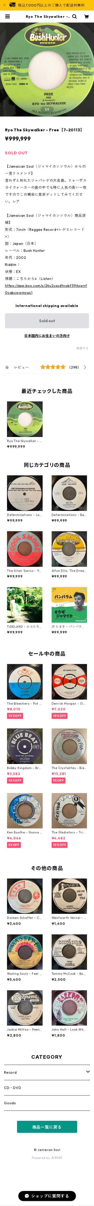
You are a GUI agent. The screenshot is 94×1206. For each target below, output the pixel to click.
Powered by (47, 1158)
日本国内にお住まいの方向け (47, 336)
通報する (82, 348)
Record (10, 1072)
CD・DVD (12, 1087)
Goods (10, 1103)
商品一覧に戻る (47, 1127)
